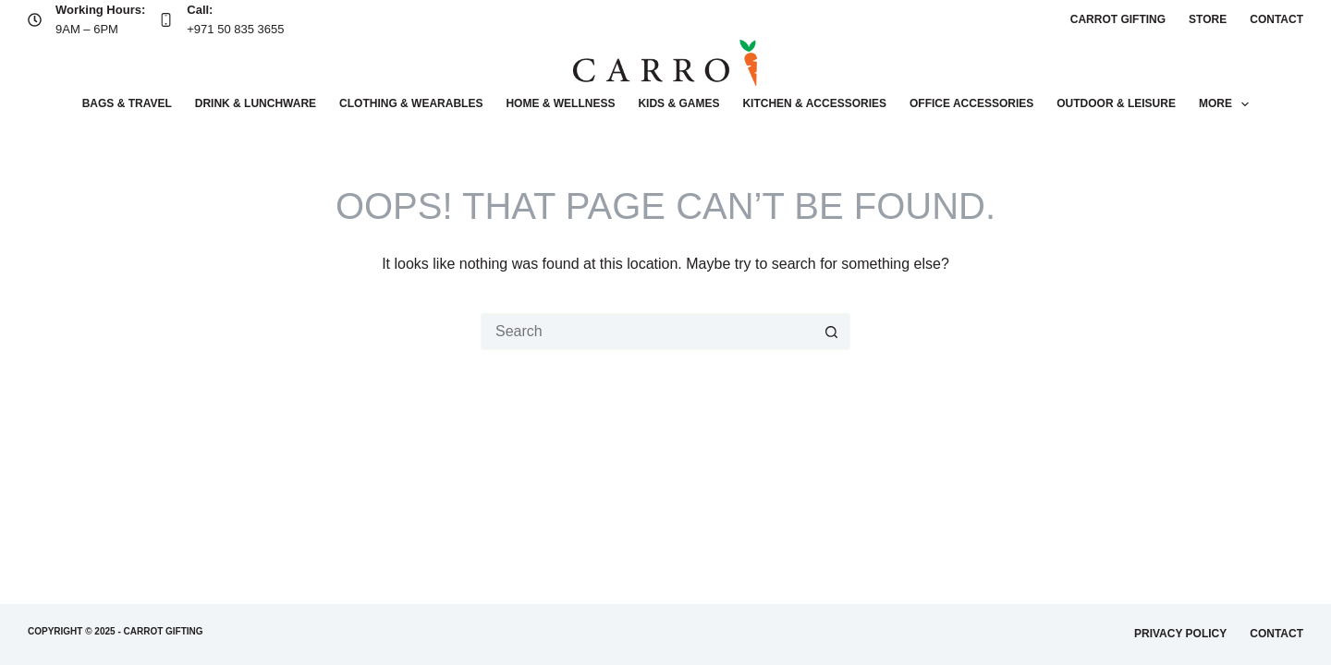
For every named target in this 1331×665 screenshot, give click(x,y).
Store (1208, 19)
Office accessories (971, 103)
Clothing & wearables (410, 103)
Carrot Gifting (1118, 19)
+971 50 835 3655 (235, 29)
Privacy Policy (1180, 633)
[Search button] (831, 331)
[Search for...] (647, 331)
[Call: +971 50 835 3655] (166, 20)
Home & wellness (560, 103)
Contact (1276, 19)
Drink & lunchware (255, 103)
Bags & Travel (127, 103)
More (1227, 104)
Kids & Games (678, 103)
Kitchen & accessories (814, 103)
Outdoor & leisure (1116, 103)
